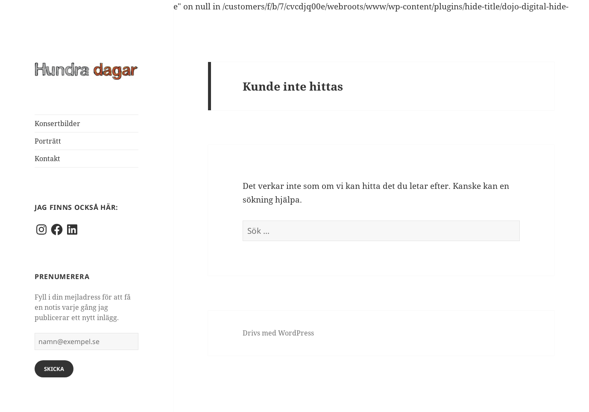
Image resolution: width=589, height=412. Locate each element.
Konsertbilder (57, 123)
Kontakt (47, 158)
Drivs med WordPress (278, 333)
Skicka (54, 369)
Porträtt (48, 141)
